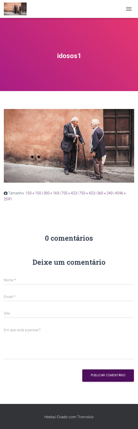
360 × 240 (105, 193)
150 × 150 (33, 193)
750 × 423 (69, 193)
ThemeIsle (85, 417)
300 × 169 (51, 193)
